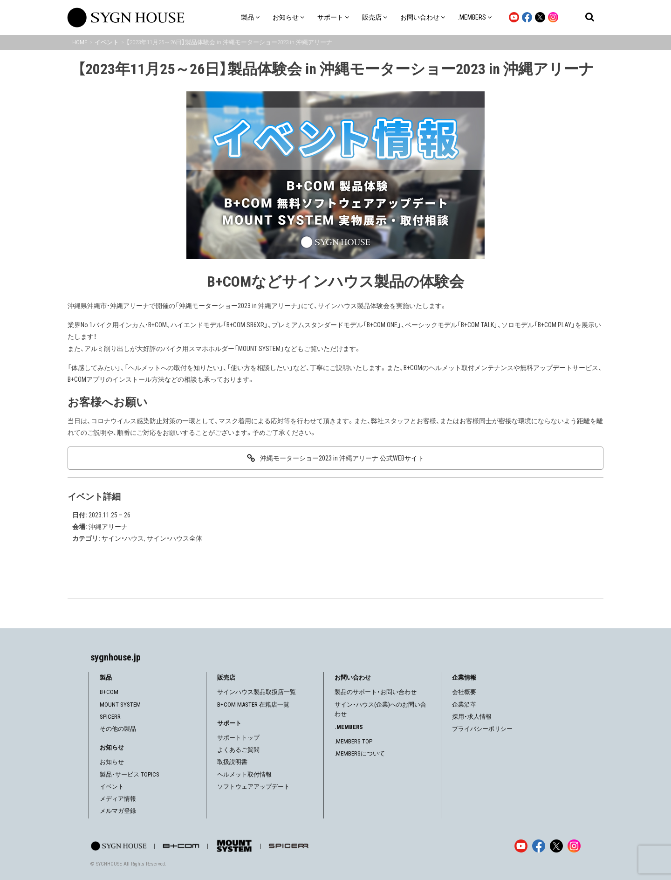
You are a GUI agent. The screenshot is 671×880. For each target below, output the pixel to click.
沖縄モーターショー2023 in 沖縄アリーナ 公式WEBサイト (342, 458)
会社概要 (464, 691)
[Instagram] (574, 845)
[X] (556, 845)
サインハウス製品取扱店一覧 (256, 691)
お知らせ (112, 761)
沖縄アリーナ (108, 526)
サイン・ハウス (123, 538)
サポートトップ (238, 737)
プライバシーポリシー (482, 728)
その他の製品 (118, 728)
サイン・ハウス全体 (174, 538)
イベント (112, 786)
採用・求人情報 (472, 716)
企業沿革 (464, 704)
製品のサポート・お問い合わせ (376, 691)
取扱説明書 (232, 761)
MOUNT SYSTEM (120, 704)
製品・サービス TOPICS (129, 774)
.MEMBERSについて (360, 753)
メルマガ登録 (118, 810)
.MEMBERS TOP (353, 741)
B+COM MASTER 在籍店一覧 (253, 704)
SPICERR (110, 716)
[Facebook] (538, 845)
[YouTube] (520, 845)
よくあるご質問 (238, 749)
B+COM (109, 691)
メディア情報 (118, 798)
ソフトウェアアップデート (253, 786)
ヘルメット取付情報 (244, 774)
